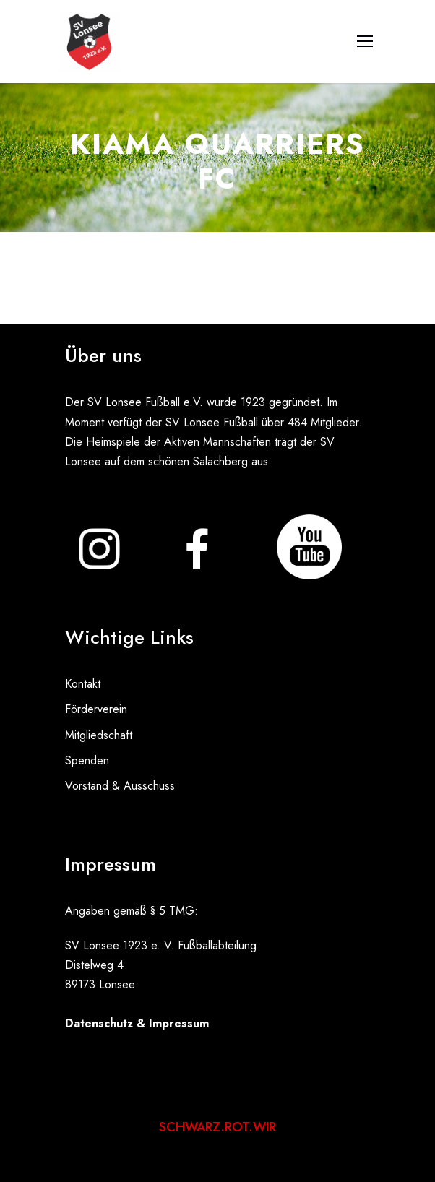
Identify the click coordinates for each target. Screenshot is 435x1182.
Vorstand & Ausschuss (120, 785)
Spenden (87, 760)
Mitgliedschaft (98, 735)
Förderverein (96, 709)
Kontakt (82, 684)
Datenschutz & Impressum (137, 1023)
